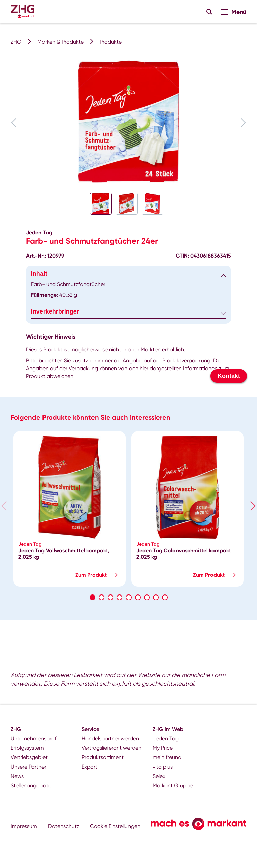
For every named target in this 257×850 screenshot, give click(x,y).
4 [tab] (119, 597)
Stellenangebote (31, 785)
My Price (163, 748)
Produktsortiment (103, 757)
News (17, 776)
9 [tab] (165, 597)
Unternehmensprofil (34, 738)
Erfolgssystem (27, 748)
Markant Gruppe (173, 785)
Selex (159, 776)
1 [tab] (92, 597)
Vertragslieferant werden (111, 748)
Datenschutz (63, 826)
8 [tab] (156, 597)
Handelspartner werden (110, 738)
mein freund (167, 757)
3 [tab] (110, 597)
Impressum (24, 826)
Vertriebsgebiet (29, 757)
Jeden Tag (166, 738)
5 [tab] (129, 597)
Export (89, 766)
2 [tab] (101, 597)
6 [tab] (138, 597)
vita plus (163, 766)
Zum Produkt (91, 575)
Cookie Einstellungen (115, 826)
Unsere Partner (28, 766)
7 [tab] (147, 597)
